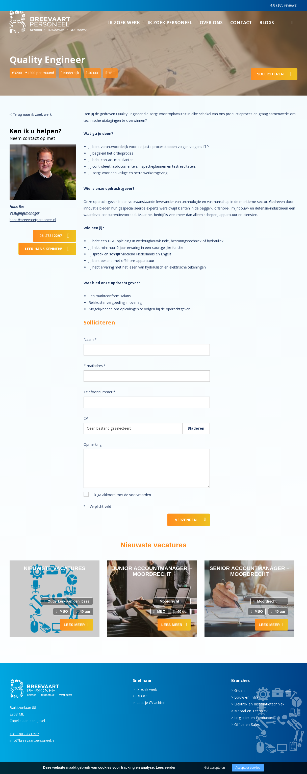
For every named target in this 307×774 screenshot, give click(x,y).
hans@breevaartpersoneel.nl (33, 219)
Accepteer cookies (248, 767)
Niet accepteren (214, 767)
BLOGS (266, 24)
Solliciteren (270, 74)
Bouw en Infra (246, 697)
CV (86, 418)
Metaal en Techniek (251, 710)
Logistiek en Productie (253, 717)
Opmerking (92, 444)
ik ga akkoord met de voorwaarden (122, 494)
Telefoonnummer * (99, 392)
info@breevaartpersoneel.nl (32, 740)
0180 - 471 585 (219, 5)
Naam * (90, 339)
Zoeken (292, 25)
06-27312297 (50, 235)
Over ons (211, 24)
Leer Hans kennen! (43, 248)
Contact (241, 24)
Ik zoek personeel (169, 24)
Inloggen (283, 6)
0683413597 (253, 6)
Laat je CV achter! (151, 702)
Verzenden (186, 519)
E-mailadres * (95, 365)
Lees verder (166, 767)
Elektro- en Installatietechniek (259, 704)
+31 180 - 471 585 (24, 733)
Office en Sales (247, 724)
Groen (239, 690)
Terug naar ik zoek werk (32, 114)
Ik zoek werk (124, 24)
